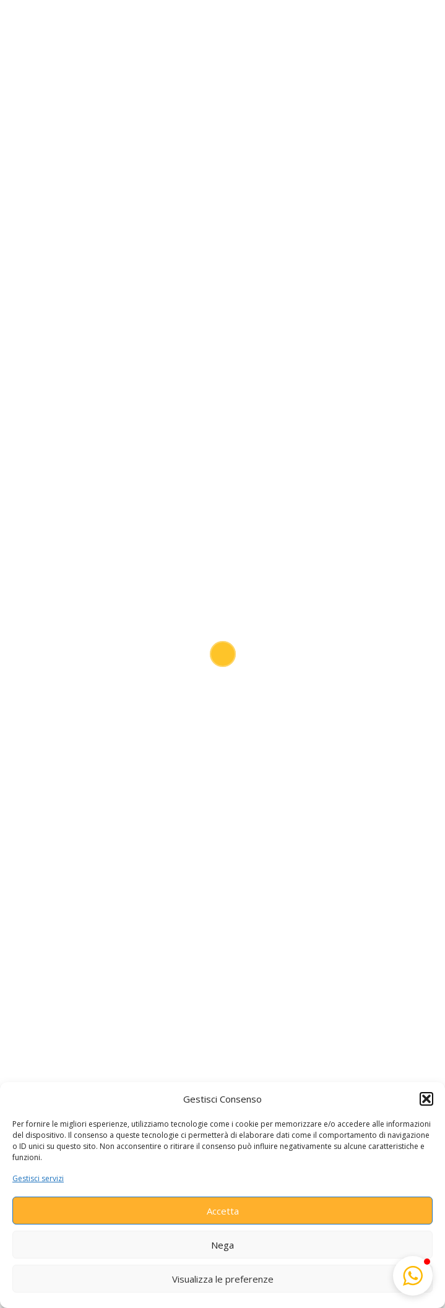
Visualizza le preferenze (223, 1279)
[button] (426, 1099)
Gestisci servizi (38, 1178)
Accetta (223, 1211)
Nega (222, 1245)
